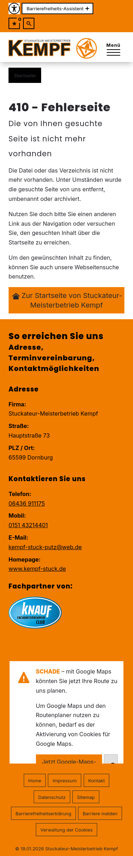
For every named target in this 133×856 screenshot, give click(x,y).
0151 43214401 (28, 525)
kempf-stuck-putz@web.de (45, 547)
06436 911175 (27, 503)
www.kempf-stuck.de (37, 568)
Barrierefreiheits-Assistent (55, 8)
